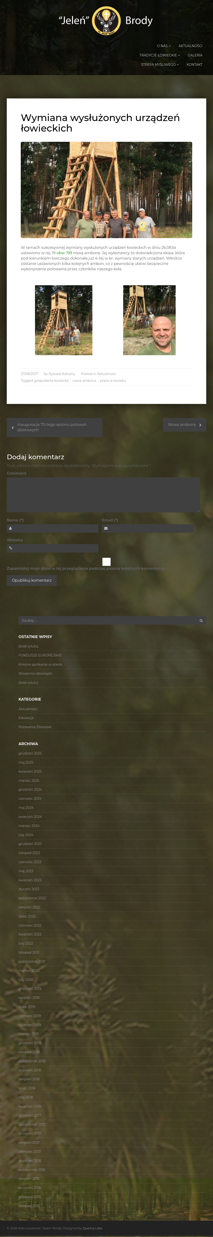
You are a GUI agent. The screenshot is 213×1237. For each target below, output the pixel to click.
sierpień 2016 (28, 1180)
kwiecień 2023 (30, 881)
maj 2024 (26, 809)
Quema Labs (92, 1229)
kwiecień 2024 (30, 818)
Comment (16, 474)
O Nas (164, 46)
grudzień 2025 (30, 754)
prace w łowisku (113, 381)
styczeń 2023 (28, 890)
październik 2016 (31, 1171)
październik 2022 (32, 899)
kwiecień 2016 (29, 1189)
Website (15, 541)
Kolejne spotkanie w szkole (40, 665)
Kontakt (195, 65)
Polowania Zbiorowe (35, 728)
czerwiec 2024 (30, 800)
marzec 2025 (28, 781)
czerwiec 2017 (29, 1152)
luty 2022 (25, 944)
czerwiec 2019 (29, 1017)
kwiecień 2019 (29, 1026)
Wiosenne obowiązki (35, 674)
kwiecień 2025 (30, 772)
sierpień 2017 (28, 1144)
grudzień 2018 (29, 1044)
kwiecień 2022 (30, 935)
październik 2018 (31, 1062)
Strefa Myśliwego (160, 65)
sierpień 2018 (29, 1080)
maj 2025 (25, 763)
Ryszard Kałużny (62, 375)
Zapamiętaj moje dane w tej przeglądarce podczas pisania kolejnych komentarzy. (86, 569)
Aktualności (190, 46)
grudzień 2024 (30, 791)
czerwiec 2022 (29, 926)
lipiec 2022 (27, 917)
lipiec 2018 (26, 1089)
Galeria (195, 55)
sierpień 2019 (28, 999)
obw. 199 (64, 254)
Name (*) (15, 521)
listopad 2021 (28, 954)
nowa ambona (84, 381)
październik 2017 (31, 1125)
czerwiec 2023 (29, 863)
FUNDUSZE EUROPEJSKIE (40, 656)
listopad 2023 (29, 854)
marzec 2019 (28, 1035)
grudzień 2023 (30, 845)
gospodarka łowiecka (51, 381)
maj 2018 (25, 1098)
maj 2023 (25, 872)
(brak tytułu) (28, 647)
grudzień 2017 (29, 1116)
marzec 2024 (28, 827)
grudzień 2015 (29, 1198)
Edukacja (26, 719)
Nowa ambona (182, 426)
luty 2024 (25, 836)
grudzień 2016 (29, 1162)
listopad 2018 (29, 1053)
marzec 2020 (28, 971)
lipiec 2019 (26, 1008)
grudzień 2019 (29, 990)
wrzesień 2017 (29, 1135)
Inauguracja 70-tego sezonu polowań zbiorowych (52, 428)
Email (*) (110, 521)
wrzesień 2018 (29, 1071)
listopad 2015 (28, 1207)
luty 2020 (25, 981)
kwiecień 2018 (29, 1107)
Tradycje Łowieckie (160, 55)
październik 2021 (31, 962)
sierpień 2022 (29, 908)
